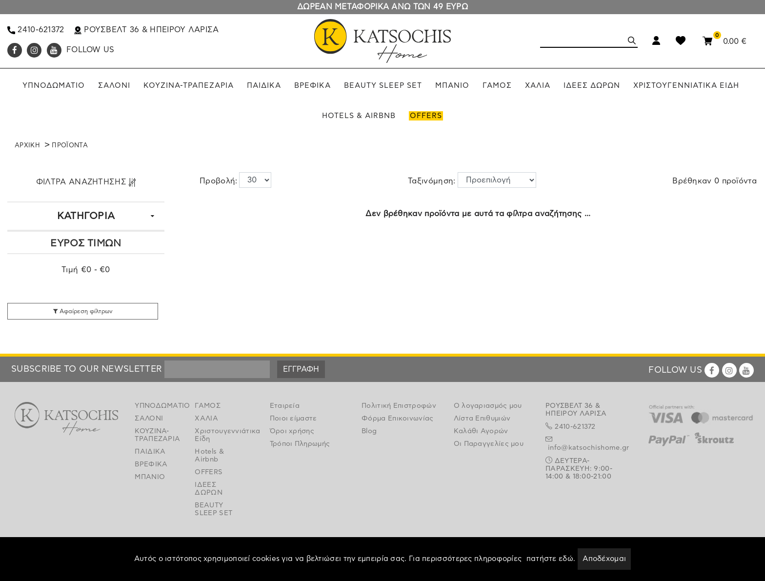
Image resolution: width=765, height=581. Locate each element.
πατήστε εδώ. (551, 558)
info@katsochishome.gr (588, 447)
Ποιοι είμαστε (293, 418)
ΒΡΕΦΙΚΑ (151, 464)
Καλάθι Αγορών (481, 431)
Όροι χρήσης (292, 431)
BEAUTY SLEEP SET (213, 509)
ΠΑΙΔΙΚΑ (150, 451)
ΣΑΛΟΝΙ (149, 418)
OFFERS (208, 472)
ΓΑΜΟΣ (208, 405)
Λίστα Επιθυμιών (482, 418)
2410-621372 (35, 30)
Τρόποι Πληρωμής (300, 444)
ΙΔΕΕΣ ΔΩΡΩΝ (208, 488)
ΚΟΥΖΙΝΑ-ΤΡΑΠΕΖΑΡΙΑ (157, 435)
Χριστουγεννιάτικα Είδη (217, 435)
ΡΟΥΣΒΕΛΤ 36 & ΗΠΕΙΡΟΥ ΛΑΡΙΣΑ (146, 30)
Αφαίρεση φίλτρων (83, 311)
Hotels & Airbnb (209, 455)
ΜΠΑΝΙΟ (150, 477)
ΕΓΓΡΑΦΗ (301, 369)
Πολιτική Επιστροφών (399, 405)
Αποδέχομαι (604, 558)
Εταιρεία (285, 405)
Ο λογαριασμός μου (488, 405)
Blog (369, 431)
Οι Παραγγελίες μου (488, 444)
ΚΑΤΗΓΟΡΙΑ (86, 216)
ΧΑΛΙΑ (206, 418)
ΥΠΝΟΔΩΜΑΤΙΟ (157, 405)
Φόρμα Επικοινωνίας (397, 418)
